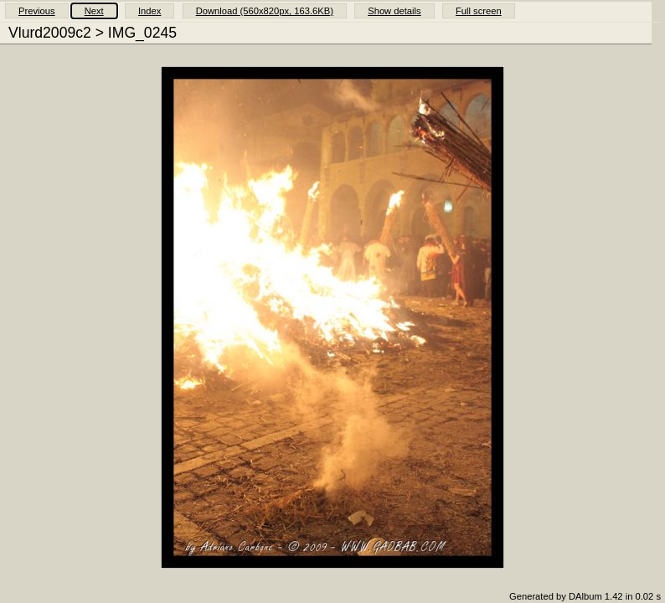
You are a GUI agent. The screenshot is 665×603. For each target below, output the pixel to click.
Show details (394, 11)
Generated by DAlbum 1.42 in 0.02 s (585, 596)
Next (94, 11)
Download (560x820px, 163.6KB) (264, 11)
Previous (36, 11)
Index (149, 11)
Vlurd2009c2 (49, 32)
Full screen (479, 11)
